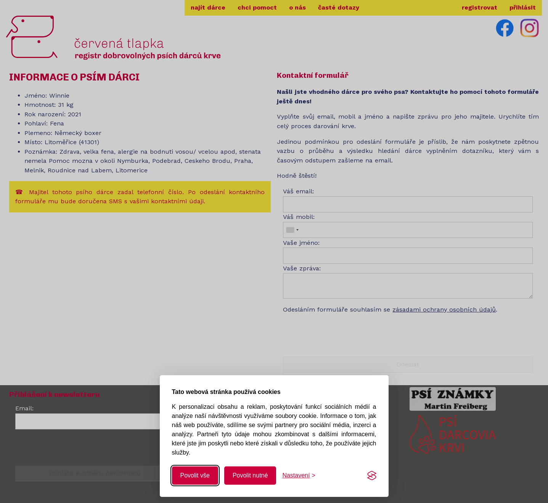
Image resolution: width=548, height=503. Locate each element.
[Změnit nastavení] (298, 475)
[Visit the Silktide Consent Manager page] (371, 475)
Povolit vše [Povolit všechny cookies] (195, 475)
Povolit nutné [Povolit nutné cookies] (250, 475)
